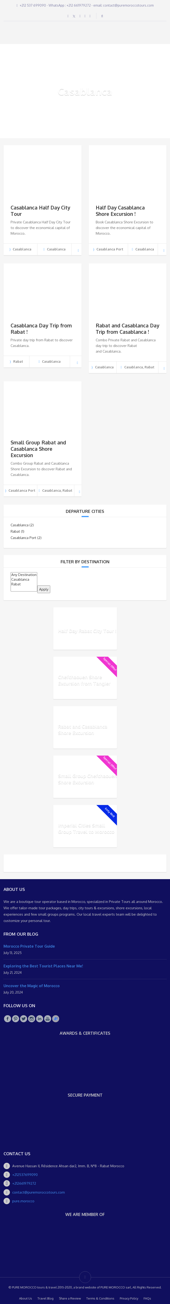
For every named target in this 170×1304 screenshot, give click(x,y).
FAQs (147, 1298)
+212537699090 (25, 1174)
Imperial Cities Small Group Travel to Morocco (86, 828)
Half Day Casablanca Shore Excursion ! (120, 210)
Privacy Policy (129, 1298)
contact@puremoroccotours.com (38, 1192)
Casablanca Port (23, 537)
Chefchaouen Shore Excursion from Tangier (84, 680)
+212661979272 (24, 1183)
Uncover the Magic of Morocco (32, 985)
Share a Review (70, 1298)
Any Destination (24, 574)
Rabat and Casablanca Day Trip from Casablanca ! (127, 328)
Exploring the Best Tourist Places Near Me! (43, 966)
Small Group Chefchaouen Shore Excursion (87, 779)
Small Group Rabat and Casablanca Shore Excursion (38, 448)
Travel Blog (45, 1298)
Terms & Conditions (100, 1298)
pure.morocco (23, 1201)
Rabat (15, 531)
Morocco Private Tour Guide (29, 946)
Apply (43, 589)
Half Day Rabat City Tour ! (87, 630)
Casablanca (20, 525)
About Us (25, 1298)
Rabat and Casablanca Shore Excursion (82, 729)
